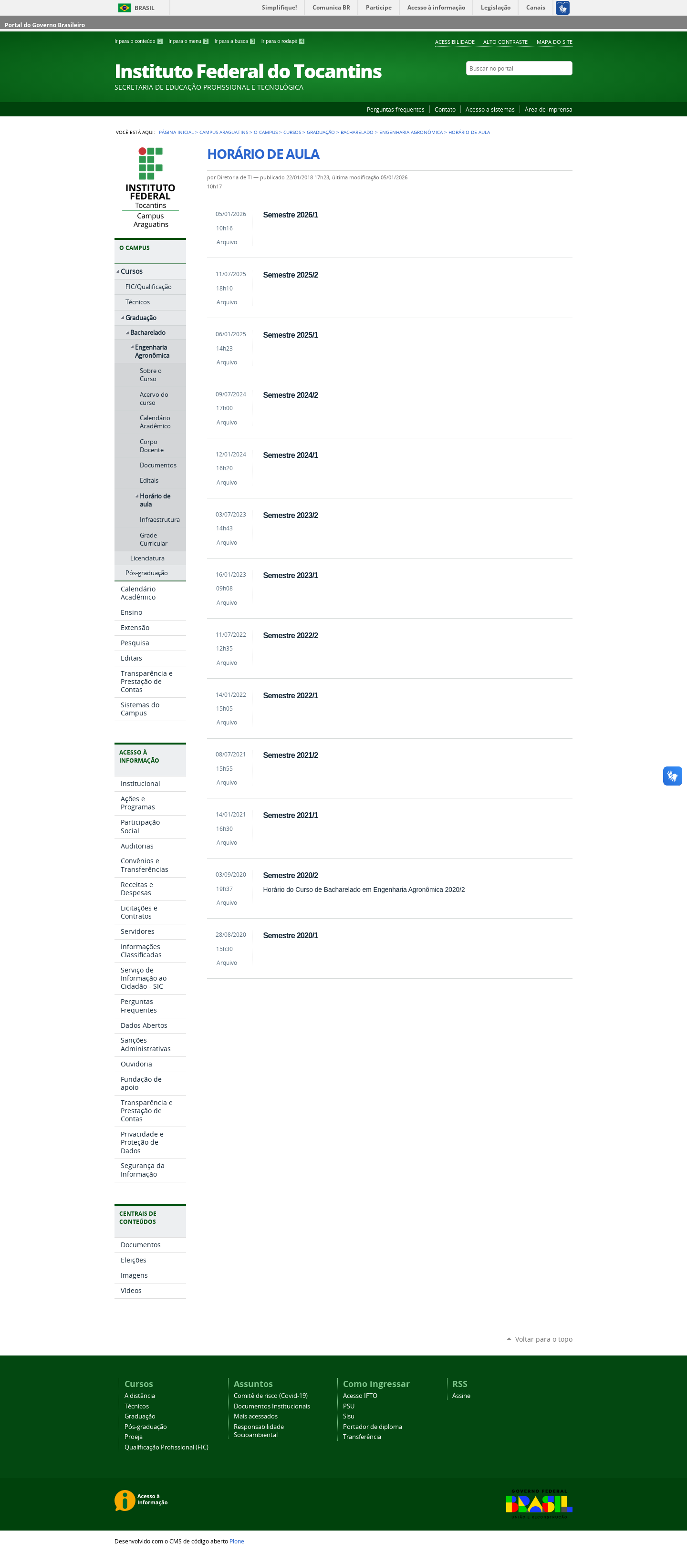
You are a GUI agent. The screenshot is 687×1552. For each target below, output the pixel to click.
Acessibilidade (455, 41)
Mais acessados (256, 1416)
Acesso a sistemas (490, 109)
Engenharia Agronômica (411, 132)
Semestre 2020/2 (290, 875)
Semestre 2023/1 (290, 575)
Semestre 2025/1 (290, 335)
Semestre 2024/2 (290, 395)
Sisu (348, 1416)
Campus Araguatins (223, 132)
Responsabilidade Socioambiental (259, 1431)
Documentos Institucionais (272, 1406)
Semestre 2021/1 (290, 815)
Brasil (145, 8)
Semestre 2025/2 (290, 274)
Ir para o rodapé (283, 41)
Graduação (321, 132)
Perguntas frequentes (396, 109)
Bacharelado (357, 132)
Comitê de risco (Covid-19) (271, 1396)
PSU (348, 1406)
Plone (236, 1541)
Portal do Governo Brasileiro (45, 25)
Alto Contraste (505, 41)
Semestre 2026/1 (290, 214)
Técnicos (137, 1406)
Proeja (134, 1437)
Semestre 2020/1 (290, 935)
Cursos (292, 132)
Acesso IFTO (360, 1396)
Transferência (362, 1437)
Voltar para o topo (543, 1339)
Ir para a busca (236, 41)
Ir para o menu (189, 41)
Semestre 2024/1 (290, 455)
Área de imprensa (548, 109)
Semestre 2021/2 (290, 755)
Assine (461, 1396)
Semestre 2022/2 (290, 635)
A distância (140, 1396)
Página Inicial (176, 132)
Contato (445, 109)
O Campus (266, 132)
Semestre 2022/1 (290, 695)
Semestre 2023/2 (290, 515)
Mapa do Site (554, 41)
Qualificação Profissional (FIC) (166, 1447)
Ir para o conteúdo (139, 41)
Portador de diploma (372, 1427)
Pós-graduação (146, 1427)
